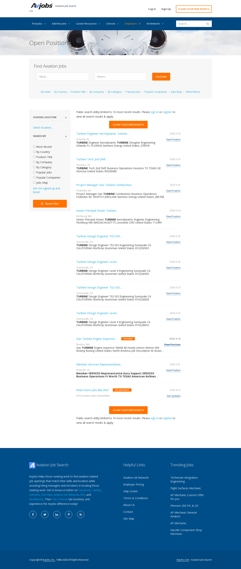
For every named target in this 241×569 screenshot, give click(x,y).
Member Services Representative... (99, 364)
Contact (128, 512)
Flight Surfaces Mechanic (185, 488)
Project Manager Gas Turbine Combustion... (104, 185)
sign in (154, 112)
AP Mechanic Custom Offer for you (187, 497)
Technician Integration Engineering (184, 479)
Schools (112, 23)
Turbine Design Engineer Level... (97, 262)
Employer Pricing (133, 484)
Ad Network (155, 23)
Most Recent (42, 147)
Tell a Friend (59, 499)
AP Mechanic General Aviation (183, 514)
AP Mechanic (178, 523)
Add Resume (61, 23)
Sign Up (166, 9)
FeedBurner (36, 499)
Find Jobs (39, 23)
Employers (133, 23)
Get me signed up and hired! (46, 190)
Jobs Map (176, 91)
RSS (82, 494)
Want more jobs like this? (92, 390)
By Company (97, 91)
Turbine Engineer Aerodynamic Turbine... (102, 133)
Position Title (78, 91)
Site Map (128, 518)
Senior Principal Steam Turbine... (97, 210)
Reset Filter (50, 203)
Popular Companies (155, 91)
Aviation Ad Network (66, 494)
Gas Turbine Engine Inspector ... (97, 339)
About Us (129, 505)
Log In (152, 9)
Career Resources (88, 23)
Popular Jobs (133, 91)
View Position (173, 139)
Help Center (130, 491)
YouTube (46, 494)
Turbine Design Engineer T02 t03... (99, 236)
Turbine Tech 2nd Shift (91, 159)
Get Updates (173, 396)
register (167, 112)
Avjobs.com (182, 559)
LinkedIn (34, 494)
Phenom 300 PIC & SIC (184, 505)
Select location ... (43, 127)
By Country (60, 91)
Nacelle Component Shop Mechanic (186, 532)
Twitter (96, 490)
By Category (115, 91)
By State (45, 91)
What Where (193, 91)
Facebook (84, 490)
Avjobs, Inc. (49, 559)
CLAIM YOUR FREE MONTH (193, 9)
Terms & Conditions (135, 498)
